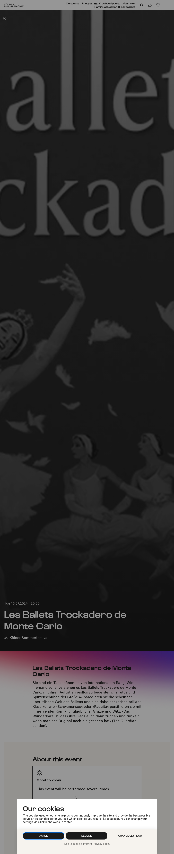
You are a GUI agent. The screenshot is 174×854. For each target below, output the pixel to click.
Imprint (87, 844)
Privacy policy (101, 844)
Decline (86, 835)
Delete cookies (73, 844)
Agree (43, 835)
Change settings (130, 835)
